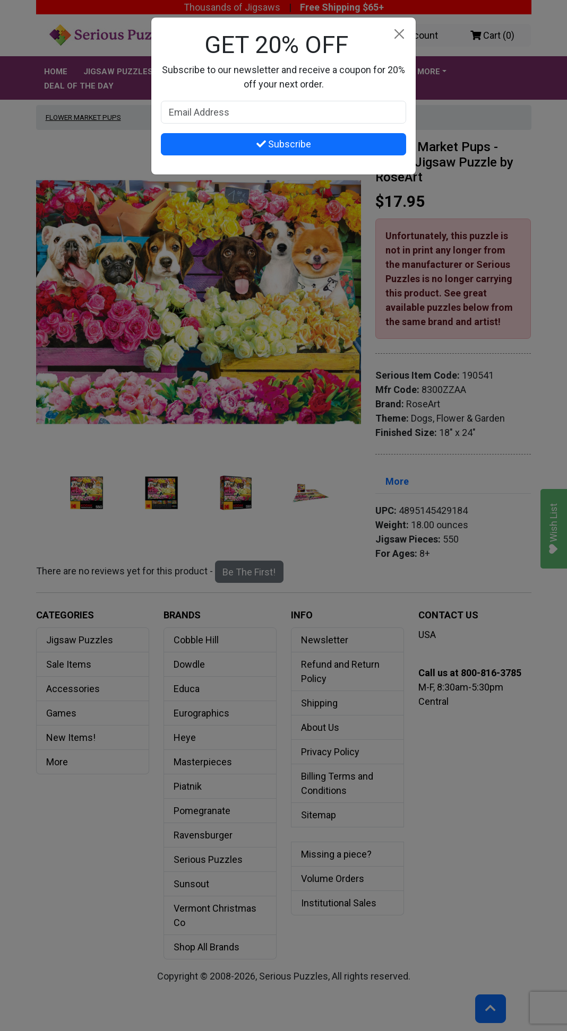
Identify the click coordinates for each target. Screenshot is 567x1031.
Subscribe (283, 144)
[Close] (399, 34)
